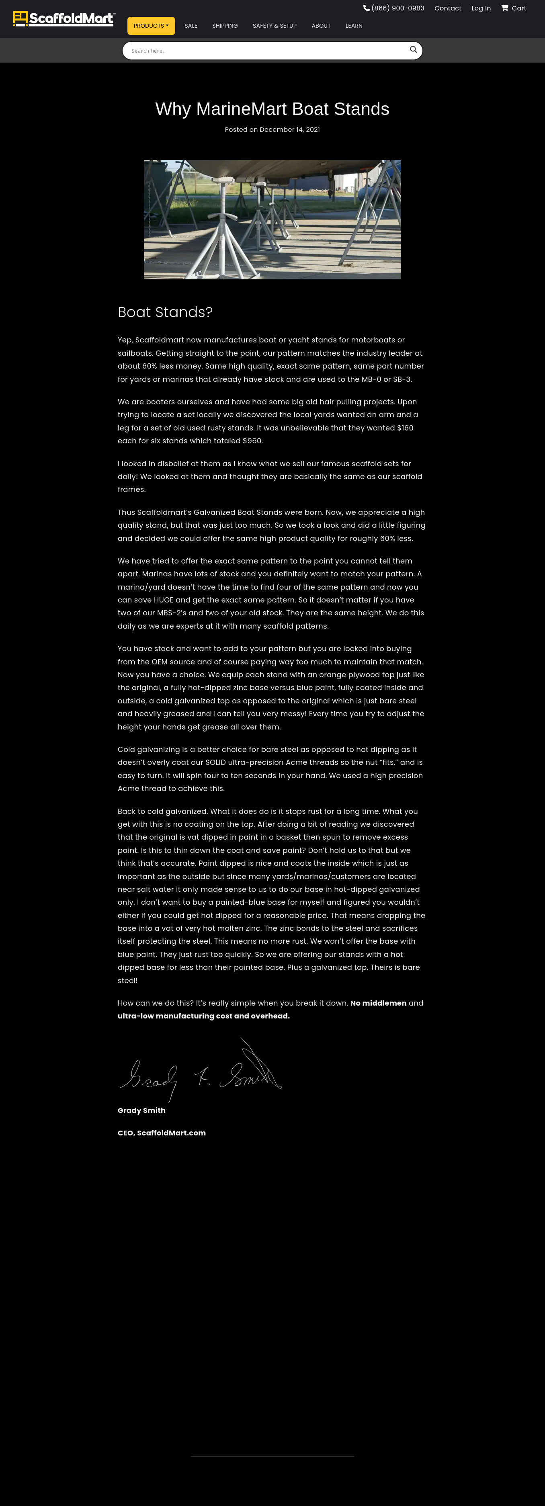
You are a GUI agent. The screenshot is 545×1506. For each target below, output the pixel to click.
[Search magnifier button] (413, 50)
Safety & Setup (275, 26)
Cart (514, 8)
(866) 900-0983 (394, 8)
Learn (354, 26)
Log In (481, 8)
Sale (190, 26)
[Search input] (269, 50)
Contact (447, 8)
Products (149, 26)
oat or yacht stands (300, 340)
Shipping (225, 26)
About (320, 26)
